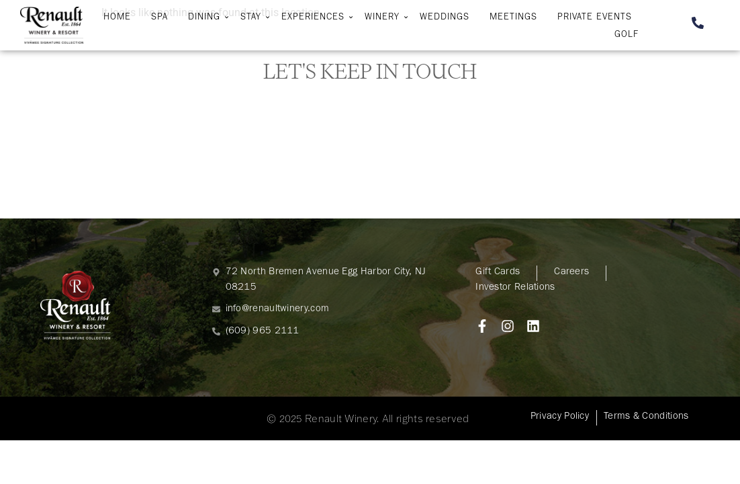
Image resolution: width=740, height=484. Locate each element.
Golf (626, 35)
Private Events (594, 18)
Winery (384, 18)
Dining (206, 18)
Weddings (444, 18)
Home (117, 18)
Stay (252, 18)
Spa (159, 18)
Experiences (314, 18)
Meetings (513, 18)
